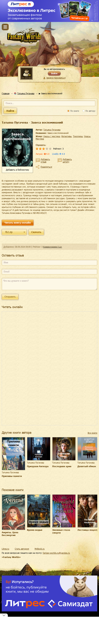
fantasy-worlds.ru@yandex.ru (56, 553)
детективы (66, 136)
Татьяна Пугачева (25, 93)
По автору (88, 111)
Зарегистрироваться (55, 77)
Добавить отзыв (45, 160)
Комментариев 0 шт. (52, 247)
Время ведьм (34, 529)
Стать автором (22, 548)
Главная (5, 93)
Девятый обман (86, 466)
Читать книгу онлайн (18, 222)
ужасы (87, 136)
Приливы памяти (12, 476)
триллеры (78, 136)
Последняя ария (61, 466)
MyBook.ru (40, 548)
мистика (40, 138)
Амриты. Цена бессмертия (10, 533)
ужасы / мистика (51, 136)
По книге (73, 111)
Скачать (36, 232)
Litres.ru (5, 548)
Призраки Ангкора (38, 466)
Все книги (92, 433)
